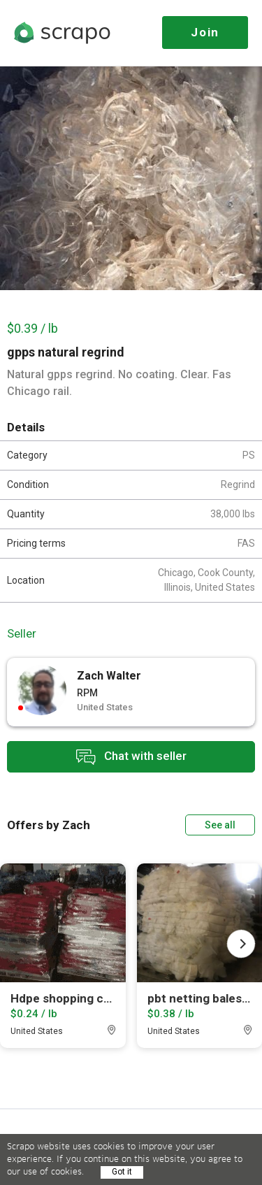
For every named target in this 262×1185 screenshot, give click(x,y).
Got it (122, 1172)
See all (220, 825)
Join (205, 32)
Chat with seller (131, 757)
